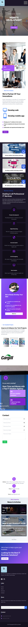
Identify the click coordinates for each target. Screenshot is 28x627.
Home (2, 586)
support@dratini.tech (7, 615)
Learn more (4, 558)
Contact (2, 592)
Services (3, 590)
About (2, 588)
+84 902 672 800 (6, 618)
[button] (26, 20)
